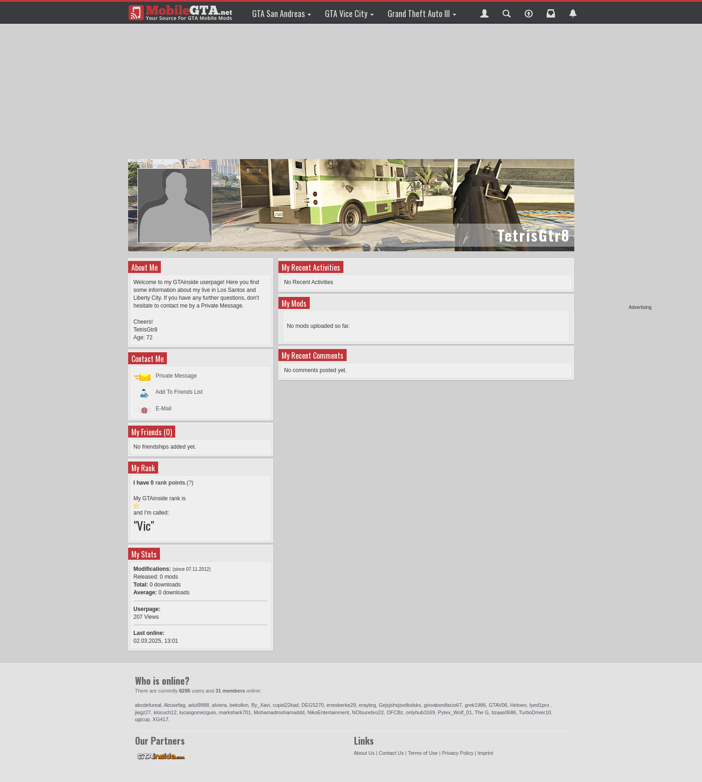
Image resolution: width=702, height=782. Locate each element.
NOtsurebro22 (367, 712)
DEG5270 (312, 705)
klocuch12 (165, 712)
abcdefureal (148, 705)
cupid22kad (286, 705)
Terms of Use (423, 753)
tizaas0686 (503, 712)
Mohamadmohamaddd (279, 712)
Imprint (485, 753)
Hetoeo (518, 705)
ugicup (142, 719)
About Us (364, 753)
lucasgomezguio (197, 712)
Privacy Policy (457, 753)
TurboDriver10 (535, 712)
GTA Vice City (349, 13)
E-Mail (163, 408)
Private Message (176, 376)
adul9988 (198, 705)
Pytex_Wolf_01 (455, 712)
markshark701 (235, 712)
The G (482, 712)
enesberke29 (341, 705)
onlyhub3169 (420, 712)
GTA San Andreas (281, 13)
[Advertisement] (616, 166)
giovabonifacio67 (443, 705)
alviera (219, 705)
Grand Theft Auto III (422, 13)
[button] (484, 12)
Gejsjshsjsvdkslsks (400, 705)
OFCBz (395, 712)
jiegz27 (143, 712)
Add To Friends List (179, 392)
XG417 (160, 719)
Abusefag (174, 705)
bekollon (239, 705)
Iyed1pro (539, 705)
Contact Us (391, 753)
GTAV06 (498, 705)
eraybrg (367, 705)
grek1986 (475, 705)
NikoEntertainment (328, 712)
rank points (170, 483)
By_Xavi (260, 705)
